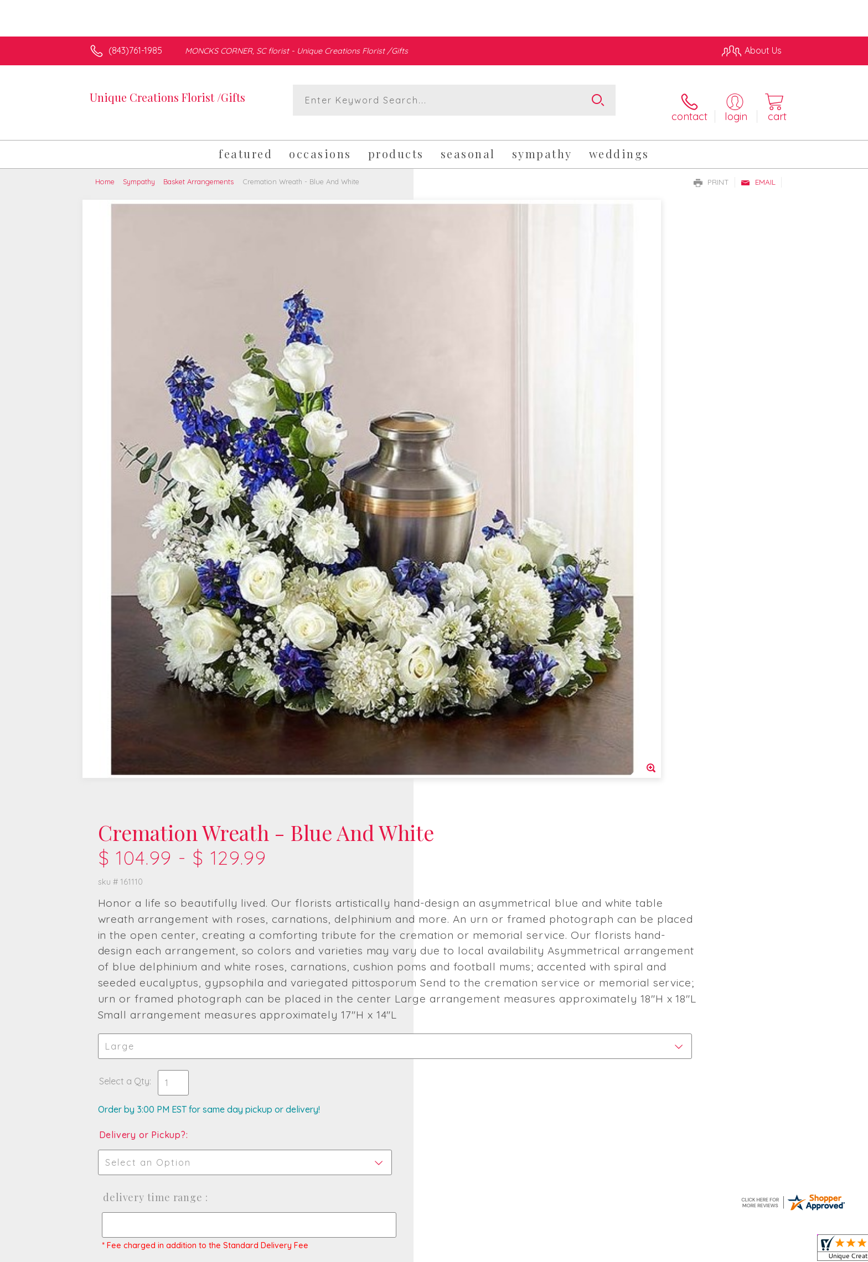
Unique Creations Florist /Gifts (167, 97)
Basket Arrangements (198, 170)
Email (758, 171)
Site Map (752, 1251)
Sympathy (139, 170)
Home (105, 170)
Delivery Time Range (486, 659)
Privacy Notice (604, 1251)
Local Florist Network (683, 1251)
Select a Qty (460, 542)
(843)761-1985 (135, 50)
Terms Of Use (539, 1251)
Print (711, 171)
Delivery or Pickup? (478, 596)
